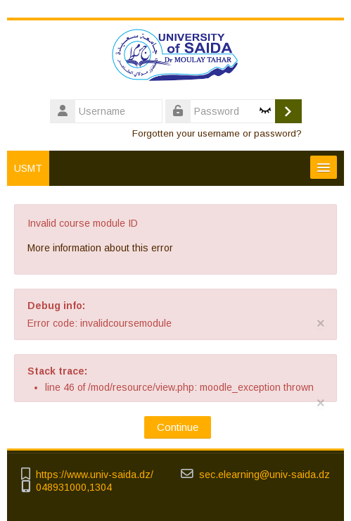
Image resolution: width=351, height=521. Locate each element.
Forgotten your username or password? (217, 133)
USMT (28, 168)
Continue (177, 427)
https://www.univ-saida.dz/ (94, 475)
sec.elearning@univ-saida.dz (264, 475)
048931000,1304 (74, 487)
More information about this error (100, 247)
